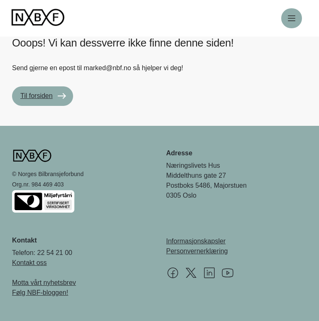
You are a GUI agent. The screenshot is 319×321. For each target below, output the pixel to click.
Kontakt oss (29, 262)
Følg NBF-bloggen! (40, 292)
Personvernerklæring (197, 251)
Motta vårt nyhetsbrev (44, 282)
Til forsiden (36, 95)
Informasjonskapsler (196, 241)
